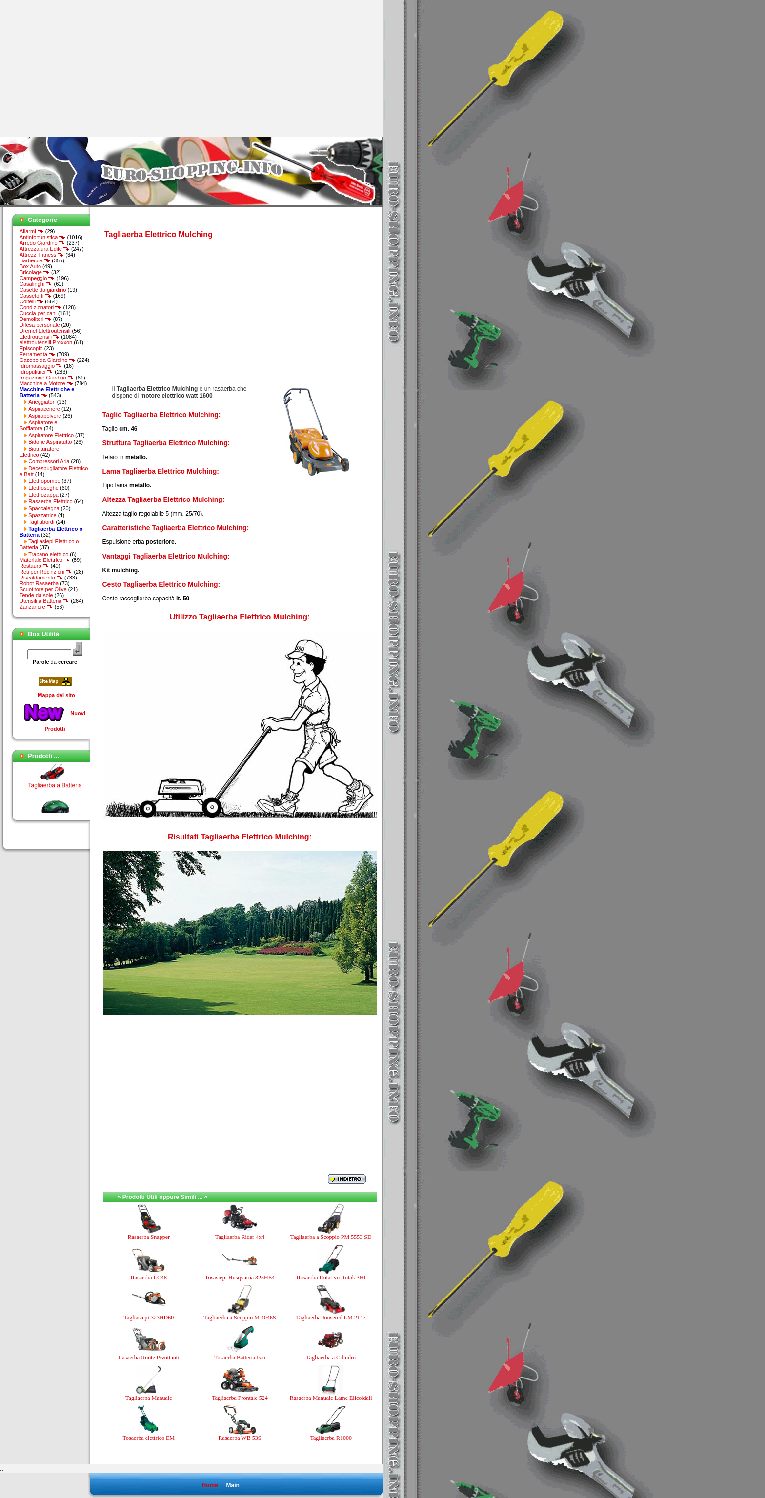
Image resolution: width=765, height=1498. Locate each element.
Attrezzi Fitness (42, 255)
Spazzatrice (42, 515)
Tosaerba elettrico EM (149, 1438)
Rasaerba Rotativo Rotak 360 (331, 1277)
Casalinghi (36, 284)
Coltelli (31, 301)
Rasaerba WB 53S (240, 1438)
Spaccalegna (44, 508)
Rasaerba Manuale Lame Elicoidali (331, 1398)
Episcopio (31, 348)
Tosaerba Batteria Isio (239, 1357)
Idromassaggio (41, 366)
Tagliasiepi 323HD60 (148, 1317)
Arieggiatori (42, 402)
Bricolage (35, 272)
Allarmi (32, 231)
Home (209, 1485)
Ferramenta (37, 354)
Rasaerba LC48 (149, 1277)
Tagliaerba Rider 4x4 (239, 1237)
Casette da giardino (43, 290)
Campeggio (37, 278)
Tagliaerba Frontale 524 (239, 1398)
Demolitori (36, 319)
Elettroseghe (43, 488)
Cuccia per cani (38, 313)
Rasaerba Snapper (149, 1237)
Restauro (34, 566)
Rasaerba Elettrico (50, 501)
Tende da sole (36, 595)
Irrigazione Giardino (47, 377)
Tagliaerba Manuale (148, 1398)
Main (232, 1485)
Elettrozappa (43, 495)
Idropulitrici (36, 372)
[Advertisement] (82, 68)
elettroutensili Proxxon (46, 342)
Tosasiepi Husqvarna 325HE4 (240, 1277)
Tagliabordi (41, 522)
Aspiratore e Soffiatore (38, 425)
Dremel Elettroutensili (45, 331)
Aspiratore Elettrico (51, 435)
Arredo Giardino (42, 243)
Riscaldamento (41, 577)
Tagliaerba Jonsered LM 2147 (330, 1317)
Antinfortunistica (42, 237)
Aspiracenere (44, 409)
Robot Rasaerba (39, 583)
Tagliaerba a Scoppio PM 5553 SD (331, 1237)
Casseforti (36, 296)
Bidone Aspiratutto (50, 442)
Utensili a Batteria (44, 601)
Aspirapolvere (44, 416)
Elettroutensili (40, 337)
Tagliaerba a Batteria (54, 788)
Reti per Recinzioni (46, 572)
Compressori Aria (48, 461)
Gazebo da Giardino (48, 360)
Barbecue (35, 260)
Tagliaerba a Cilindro (331, 1357)
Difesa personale (40, 325)
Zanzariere (36, 607)
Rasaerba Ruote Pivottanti (148, 1357)
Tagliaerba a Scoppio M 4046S (239, 1317)
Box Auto (30, 266)
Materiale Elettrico (45, 560)
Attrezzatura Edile (45, 249)
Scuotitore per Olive (43, 589)
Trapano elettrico (48, 554)
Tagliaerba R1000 (330, 1438)
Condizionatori (40, 307)
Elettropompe (44, 481)
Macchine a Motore (46, 383)
